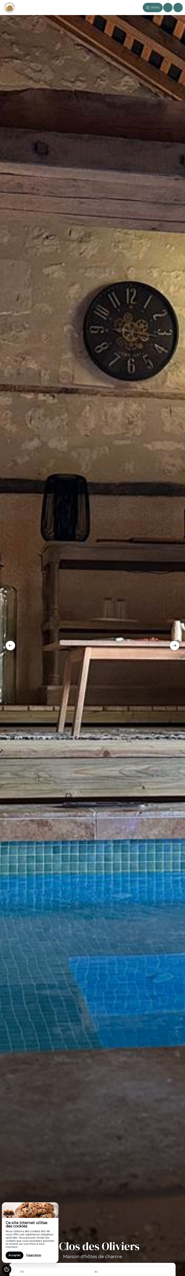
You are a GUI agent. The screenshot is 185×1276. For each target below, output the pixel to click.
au (95, 1271)
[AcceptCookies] (6, 1269)
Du (22, 1271)
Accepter (14, 1255)
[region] (30, 1232)
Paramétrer (33, 1255)
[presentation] (10, 645)
